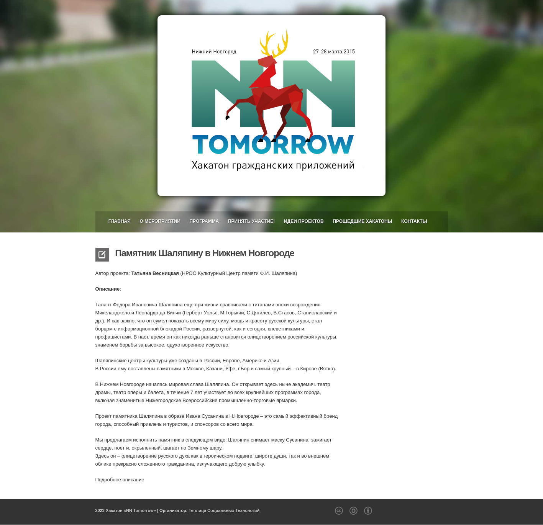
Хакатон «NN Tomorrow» (131, 510)
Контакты (414, 221)
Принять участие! (251, 221)
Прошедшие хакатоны (362, 221)
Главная (119, 221)
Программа (204, 221)
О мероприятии (159, 221)
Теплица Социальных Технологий (224, 510)
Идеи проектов (304, 221)
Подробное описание (119, 479)
